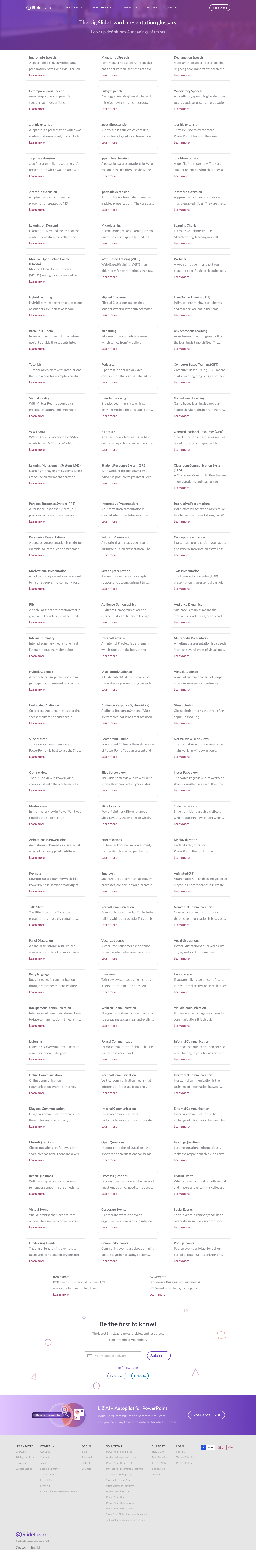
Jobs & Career (47, 1474)
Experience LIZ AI (206, 1415)
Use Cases (21, 1451)
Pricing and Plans (25, 1457)
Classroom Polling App (119, 1474)
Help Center (159, 1451)
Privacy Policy (184, 1462)
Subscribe (159, 1355)
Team (43, 1462)
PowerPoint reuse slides (119, 1508)
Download (21, 1462)
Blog (84, 1451)
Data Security (159, 1457)
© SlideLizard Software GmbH (32, 1541)
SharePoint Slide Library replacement (126, 1514)
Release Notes (159, 1462)
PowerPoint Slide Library (120, 1502)
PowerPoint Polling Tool (119, 1451)
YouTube (86, 1468)
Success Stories (24, 1468)
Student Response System (120, 1485)
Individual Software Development (58, 1491)
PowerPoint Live (115, 1497)
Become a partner (50, 1468)
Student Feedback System (120, 1480)
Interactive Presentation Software (124, 1468)
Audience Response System (121, 1457)
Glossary (157, 1474)
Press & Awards (48, 1480)
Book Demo (220, 7)
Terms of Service (185, 1457)
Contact (44, 1457)
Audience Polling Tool (118, 1491)
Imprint (180, 1451)
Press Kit (45, 1485)
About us (45, 1451)
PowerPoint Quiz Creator (120, 1462)
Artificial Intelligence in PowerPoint (126, 1519)
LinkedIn (140, 1376)
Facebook (117, 1376)
